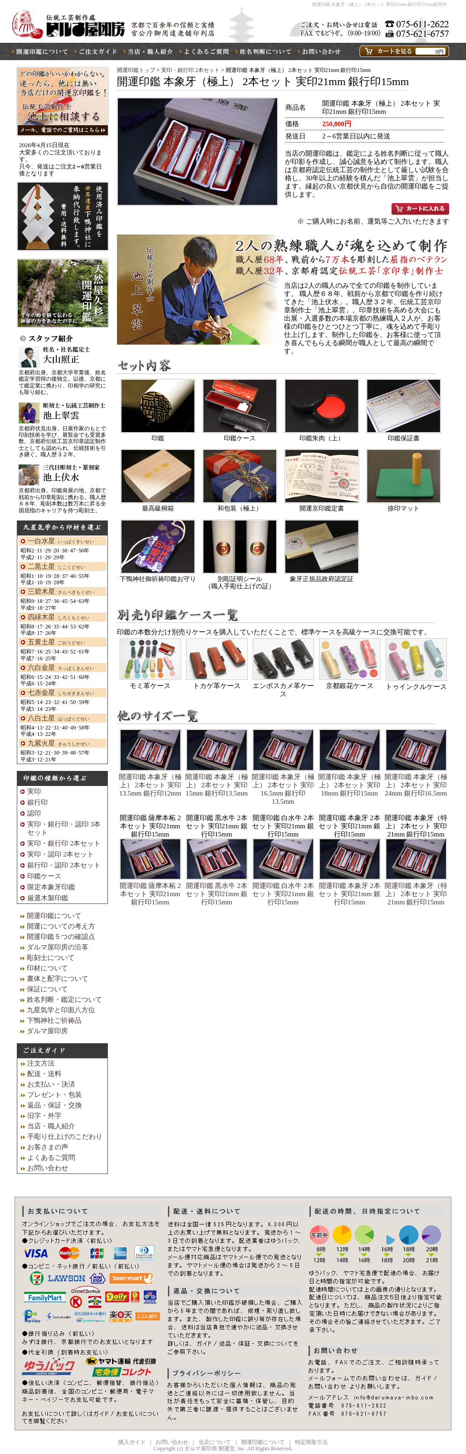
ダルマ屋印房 (47, 1031)
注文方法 (41, 1063)
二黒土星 (56, 566)
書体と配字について (57, 978)
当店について (214, 1442)
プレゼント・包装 (54, 1094)
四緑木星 (59, 617)
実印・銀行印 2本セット (191, 70)
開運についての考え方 (61, 926)
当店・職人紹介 (51, 1126)
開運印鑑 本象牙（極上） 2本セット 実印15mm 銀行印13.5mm (216, 785)
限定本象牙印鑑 (51, 887)
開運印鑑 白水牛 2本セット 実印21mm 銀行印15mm (283, 894)
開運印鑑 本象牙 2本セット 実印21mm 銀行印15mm (349, 894)
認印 (34, 813)
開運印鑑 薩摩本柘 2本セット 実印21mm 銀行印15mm (150, 894)
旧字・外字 (44, 1115)
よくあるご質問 (51, 1157)
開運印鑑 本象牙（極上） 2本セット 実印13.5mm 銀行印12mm (150, 785)
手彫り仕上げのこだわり (64, 1136)
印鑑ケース (44, 876)
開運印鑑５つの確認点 (61, 936)
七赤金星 (61, 692)
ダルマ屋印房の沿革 (57, 947)
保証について (47, 989)
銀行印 (37, 802)
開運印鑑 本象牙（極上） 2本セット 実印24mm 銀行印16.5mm (416, 785)
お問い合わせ (47, 1168)
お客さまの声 (47, 1147)
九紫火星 (59, 743)
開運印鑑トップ (136, 70)
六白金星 (61, 667)
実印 (34, 791)
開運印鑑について (54, 915)
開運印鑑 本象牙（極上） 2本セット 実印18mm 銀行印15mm (349, 785)
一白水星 (61, 541)
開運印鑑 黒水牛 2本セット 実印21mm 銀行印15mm (217, 894)
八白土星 (59, 718)
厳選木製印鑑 (47, 898)
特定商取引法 (311, 1442)
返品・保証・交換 (54, 1105)
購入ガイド (132, 1442)
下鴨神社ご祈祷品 (54, 1020)
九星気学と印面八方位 (61, 1010)
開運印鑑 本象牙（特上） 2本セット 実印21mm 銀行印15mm (416, 894)
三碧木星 (61, 591)
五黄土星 (56, 642)
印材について (47, 968)
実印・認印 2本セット (60, 854)
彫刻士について (51, 957)
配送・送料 (44, 1073)
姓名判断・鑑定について (64, 999)
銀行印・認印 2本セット (64, 865)
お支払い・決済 (51, 1084)
